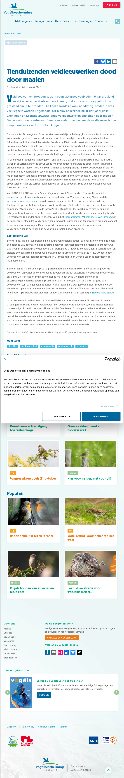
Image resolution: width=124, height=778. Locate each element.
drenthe (13, 346)
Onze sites (12, 726)
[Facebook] (47, 652)
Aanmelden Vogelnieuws (62, 637)
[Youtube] (53, 652)
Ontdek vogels (21, 21)
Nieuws (7, 628)
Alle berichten (16, 42)
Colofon (63, 726)
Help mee (61, 21)
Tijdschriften (10, 649)
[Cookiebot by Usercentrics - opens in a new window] (106, 359)
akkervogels (47, 346)
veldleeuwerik (65, 346)
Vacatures (9, 641)
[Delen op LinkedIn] (108, 61)
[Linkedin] (66, 652)
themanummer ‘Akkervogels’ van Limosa (88, 217)
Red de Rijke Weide (103, 292)
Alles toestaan (101, 416)
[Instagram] (60, 652)
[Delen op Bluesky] (103, 61)
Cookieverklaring (46, 726)
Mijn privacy (28, 726)
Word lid (44, 695)
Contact (100, 21)
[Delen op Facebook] (97, 61)
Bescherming (81, 21)
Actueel (17, 33)
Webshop (94, 5)
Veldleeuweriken (22, 96)
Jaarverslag (10, 645)
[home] (18, 10)
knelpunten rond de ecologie (23, 201)
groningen (82, 346)
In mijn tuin (42, 21)
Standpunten (10, 657)
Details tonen (107, 406)
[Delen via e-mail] (114, 61)
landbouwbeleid (29, 346)
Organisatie (10, 637)
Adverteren (10, 653)
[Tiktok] (79, 652)
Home (7, 33)
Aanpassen (61, 416)
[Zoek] (117, 21)
